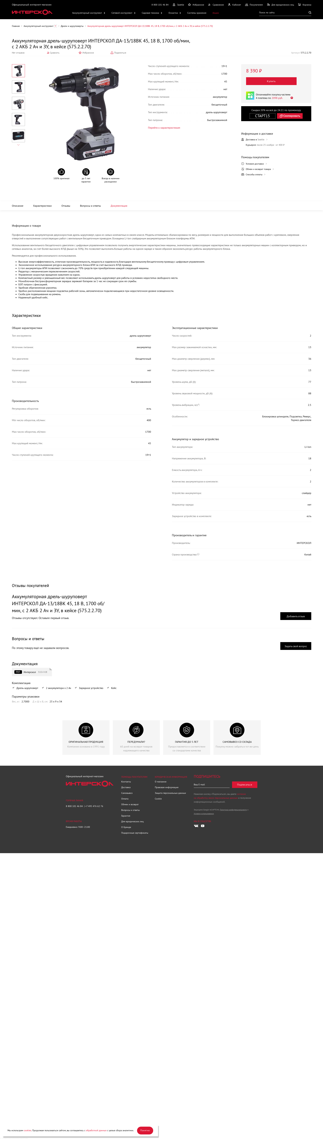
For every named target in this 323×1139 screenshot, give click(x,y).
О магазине (160, 781)
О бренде (126, 827)
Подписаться (244, 784)
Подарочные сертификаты (134, 832)
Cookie (158, 798)
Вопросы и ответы (90, 205)
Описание (17, 205)
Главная (16, 26)
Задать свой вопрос (296, 646)
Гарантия (125, 815)
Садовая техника (150, 12)
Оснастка (173, 12)
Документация (119, 205)
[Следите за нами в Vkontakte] (196, 826)
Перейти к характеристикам (162, 127)
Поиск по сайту (267, 12)
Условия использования (204, 813)
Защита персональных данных (170, 793)
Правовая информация (166, 787)
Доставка (126, 787)
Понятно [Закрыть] (145, 1130)
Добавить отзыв (296, 616)
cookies (27, 1130)
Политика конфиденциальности (233, 809)
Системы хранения (196, 12)
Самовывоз (126, 793)
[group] (86, 737)
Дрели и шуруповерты (72, 26)
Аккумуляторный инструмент (87, 12)
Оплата (124, 798)
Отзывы (65, 205)
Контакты (126, 781)
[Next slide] (18, 145)
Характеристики (42, 205)
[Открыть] (291, 97)
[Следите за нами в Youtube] (203, 826)
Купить (271, 81)
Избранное (88, 52)
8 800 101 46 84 (160, 4)
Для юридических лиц (132, 821)
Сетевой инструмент (121, 12)
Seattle (180, 4)
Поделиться (120, 52)
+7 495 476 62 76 (94, 806)
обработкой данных (96, 1130)
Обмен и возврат (130, 804)
